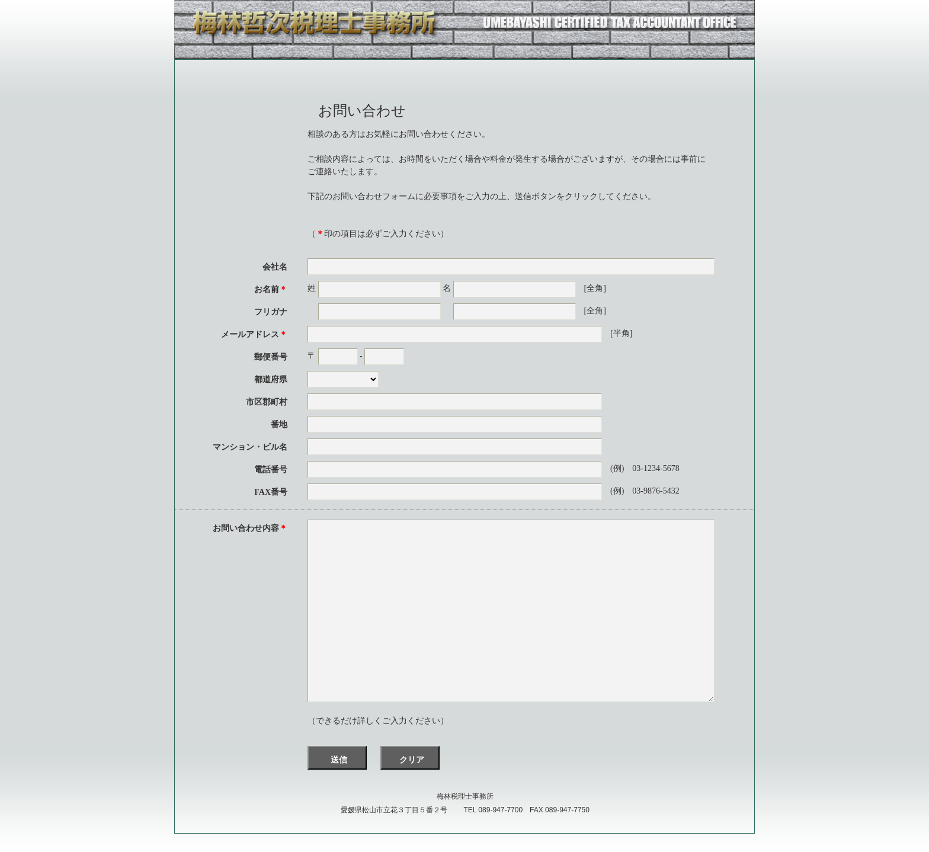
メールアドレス (254, 334)
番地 (279, 424)
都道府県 (270, 379)
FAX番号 (270, 492)
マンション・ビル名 (250, 447)
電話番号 (270, 469)
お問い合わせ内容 (250, 528)
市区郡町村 (266, 402)
